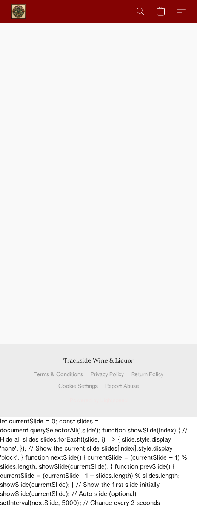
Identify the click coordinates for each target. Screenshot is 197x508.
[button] (18, 11)
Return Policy (147, 374)
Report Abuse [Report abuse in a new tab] (122, 386)
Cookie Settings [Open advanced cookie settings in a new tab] (78, 386)
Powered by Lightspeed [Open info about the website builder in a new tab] (99, 400)
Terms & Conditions (58, 374)
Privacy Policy (107, 374)
